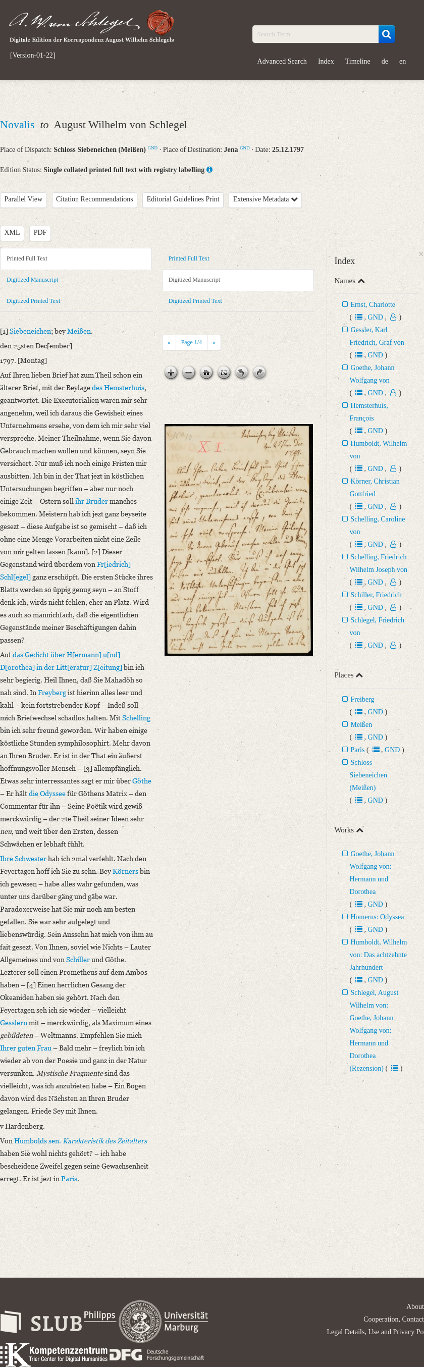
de (385, 61)
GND (152, 147)
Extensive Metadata (265, 199)
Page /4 (191, 342)
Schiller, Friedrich (375, 595)
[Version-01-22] (32, 55)
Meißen (361, 724)
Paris (357, 750)
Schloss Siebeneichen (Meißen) (368, 775)
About (415, 1306)
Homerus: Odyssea (377, 917)
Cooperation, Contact (393, 1319)
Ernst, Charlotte (372, 304)
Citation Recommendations (94, 199)
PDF (40, 232)
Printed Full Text (27, 258)
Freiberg (362, 699)
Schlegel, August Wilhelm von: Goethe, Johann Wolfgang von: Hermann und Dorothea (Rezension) (373, 1030)
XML (12, 232)
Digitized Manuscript (32, 279)
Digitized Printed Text (33, 300)
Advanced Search (282, 61)
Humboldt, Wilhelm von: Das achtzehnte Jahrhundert (378, 954)
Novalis (18, 124)
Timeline (357, 61)
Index (326, 61)
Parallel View (24, 199)
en (402, 61)
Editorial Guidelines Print (183, 199)
